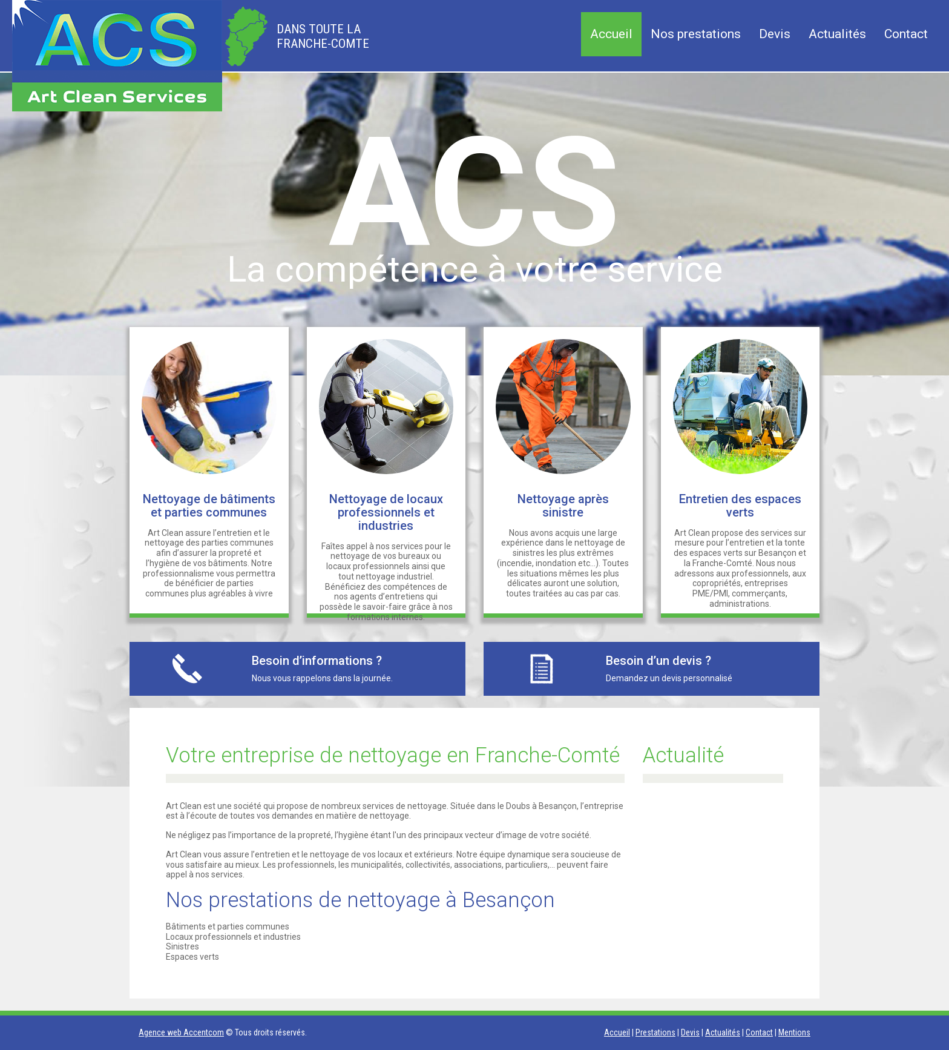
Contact (906, 34)
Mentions (794, 1032)
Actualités (837, 34)
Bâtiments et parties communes (227, 926)
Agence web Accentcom (181, 1032)
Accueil (611, 34)
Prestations (655, 1032)
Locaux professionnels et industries (233, 937)
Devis (774, 34)
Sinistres (182, 946)
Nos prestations (696, 34)
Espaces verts (192, 957)
